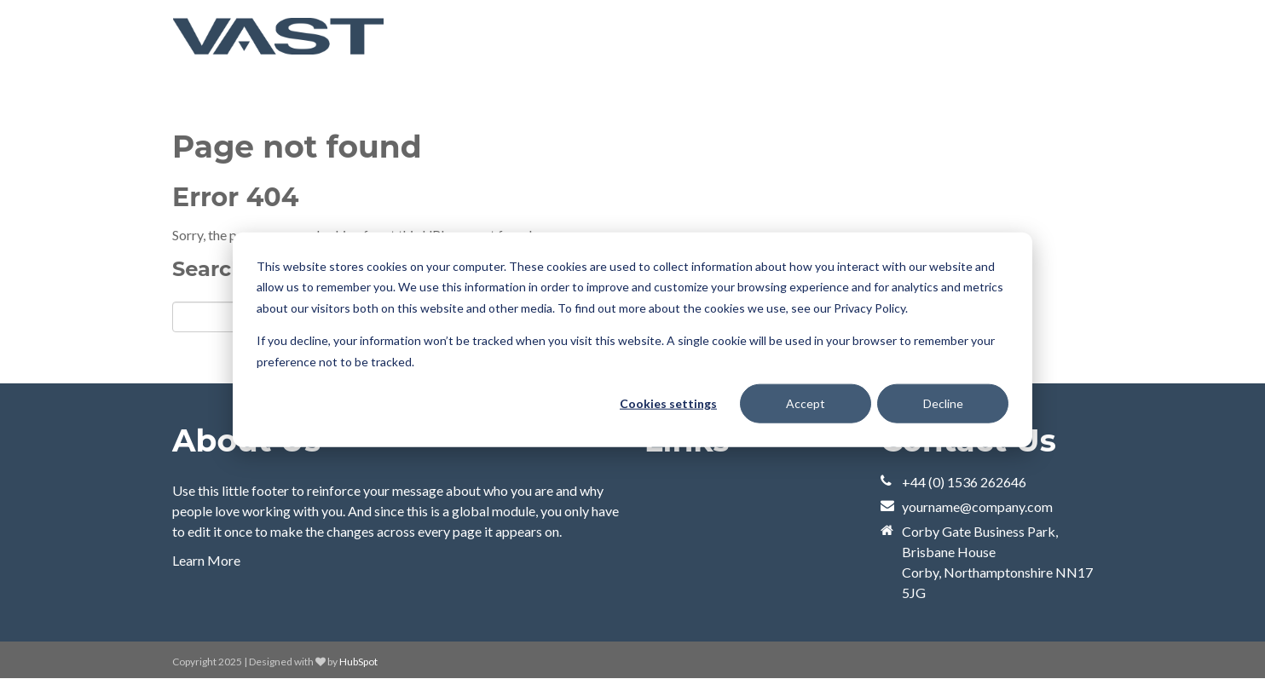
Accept (805, 403)
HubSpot (358, 661)
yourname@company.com (977, 506)
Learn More (206, 560)
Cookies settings (668, 403)
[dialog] (632, 339)
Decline (943, 403)
